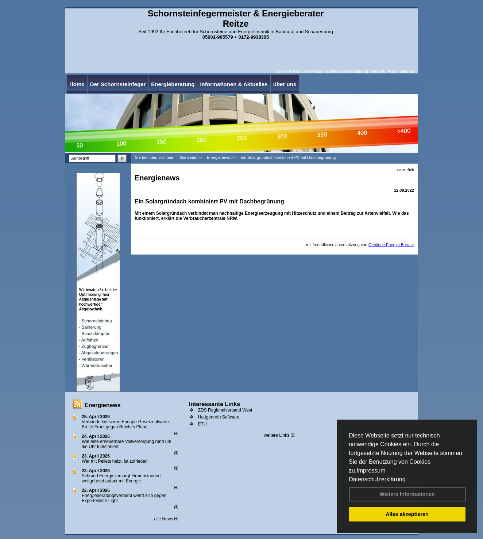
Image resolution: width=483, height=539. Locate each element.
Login (281, 71)
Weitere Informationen (407, 494)
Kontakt (295, 71)
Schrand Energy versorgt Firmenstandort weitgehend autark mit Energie (121, 478)
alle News (166, 518)
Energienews (103, 405)
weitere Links (279, 435)
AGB (391, 71)
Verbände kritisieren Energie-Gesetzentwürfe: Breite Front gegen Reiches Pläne (126, 424)
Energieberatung (172, 84)
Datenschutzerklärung (377, 479)
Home (77, 84)
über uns (284, 84)
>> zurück (405, 170)
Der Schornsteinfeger (118, 84)
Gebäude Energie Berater (391, 244)
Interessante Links (214, 404)
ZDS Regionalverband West (225, 410)
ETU (202, 424)
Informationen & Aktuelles (233, 84)
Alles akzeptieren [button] (407, 514)
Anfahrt (377, 71)
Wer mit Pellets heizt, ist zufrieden (115, 461)
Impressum (370, 470)
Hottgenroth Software (218, 417)
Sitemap (406, 71)
